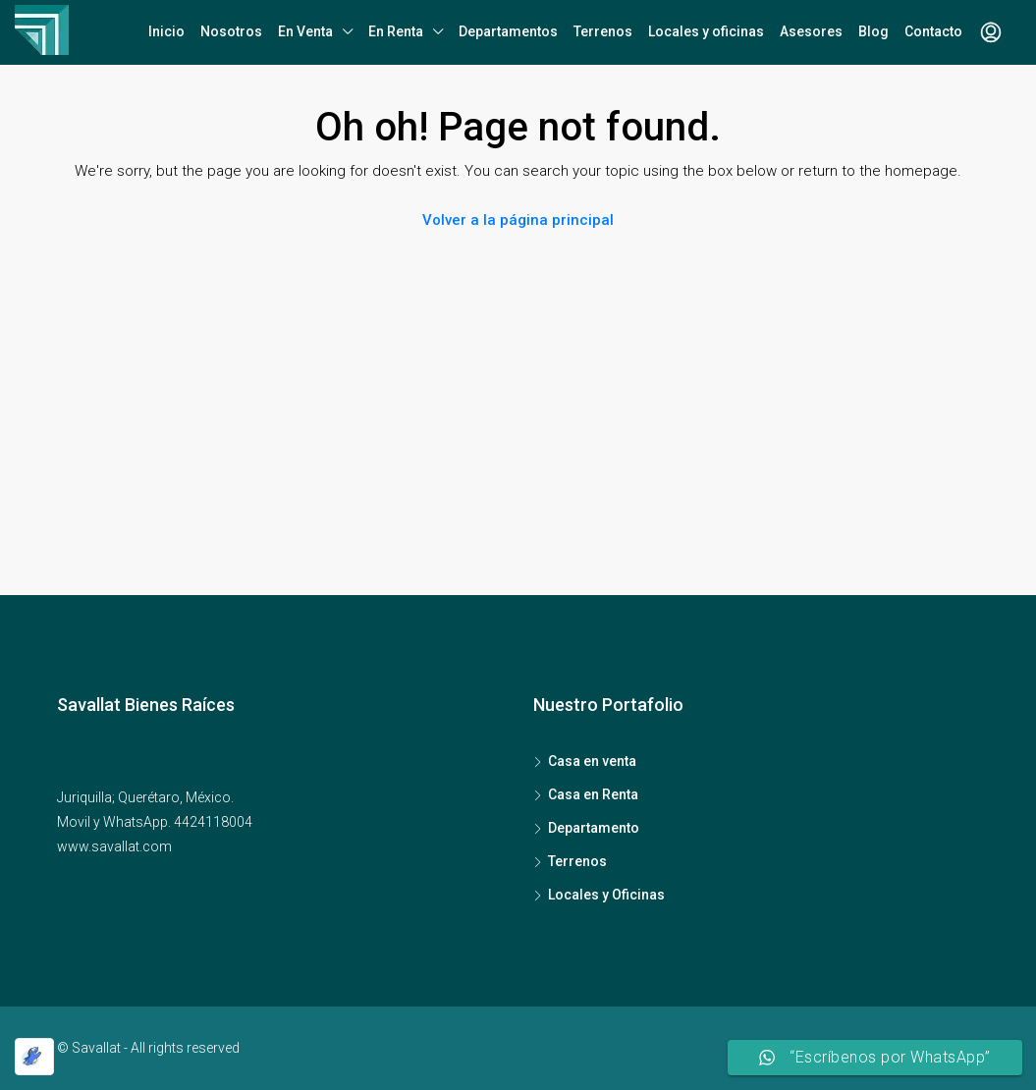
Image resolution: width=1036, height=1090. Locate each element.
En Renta (395, 31)
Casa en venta (592, 761)
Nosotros (231, 31)
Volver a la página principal (518, 220)
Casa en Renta (593, 794)
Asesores (811, 31)
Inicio (166, 31)
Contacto (933, 31)
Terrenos (602, 31)
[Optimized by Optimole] (34, 1056)
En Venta (305, 31)
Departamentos (508, 31)
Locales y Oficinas (606, 894)
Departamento (593, 828)
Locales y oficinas (706, 31)
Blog (873, 31)
